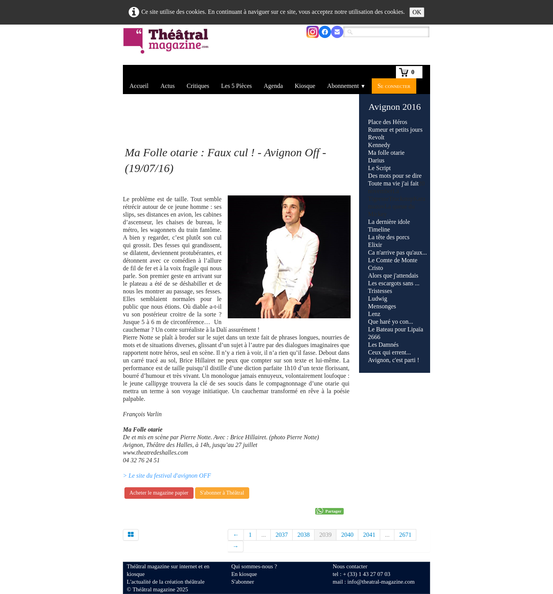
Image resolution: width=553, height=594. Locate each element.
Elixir (375, 245)
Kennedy (379, 145)
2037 (281, 534)
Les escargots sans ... (393, 283)
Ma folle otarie (386, 152)
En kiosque (244, 574)
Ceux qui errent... (390, 352)
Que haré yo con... (390, 321)
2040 (347, 534)
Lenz (374, 314)
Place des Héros (387, 122)
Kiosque (305, 86)
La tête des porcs (388, 237)
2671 (405, 534)
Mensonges (382, 306)
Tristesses (380, 291)
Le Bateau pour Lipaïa (395, 329)
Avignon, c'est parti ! (393, 360)
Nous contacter (350, 566)
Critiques (198, 86)
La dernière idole (389, 221)
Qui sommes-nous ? (254, 566)
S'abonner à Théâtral (222, 493)
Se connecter (394, 86)
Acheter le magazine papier (159, 493)
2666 (374, 337)
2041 (369, 534)
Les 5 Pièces (236, 86)
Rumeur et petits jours (395, 129)
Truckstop (397, 275)
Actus (168, 86)
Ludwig (377, 298)
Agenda (273, 86)
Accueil (139, 86)
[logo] (167, 45)
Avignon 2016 (395, 107)
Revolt (376, 137)
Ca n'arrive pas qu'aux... (397, 252)
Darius (376, 160)
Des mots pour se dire (395, 175)
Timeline (379, 229)
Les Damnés (383, 344)
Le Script (379, 168)
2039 (325, 534)
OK (416, 12)
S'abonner (242, 582)
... (263, 534)
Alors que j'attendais (393, 275)
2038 (303, 534)
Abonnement (346, 86)
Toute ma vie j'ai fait (393, 183)
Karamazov (397, 275)
